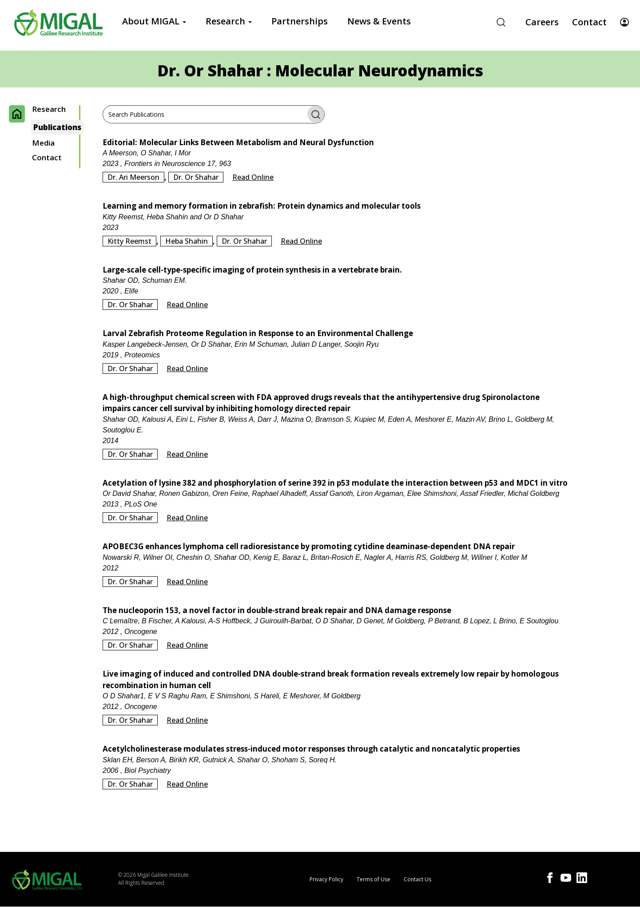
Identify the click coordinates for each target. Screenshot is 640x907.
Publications (57, 127)
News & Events (379, 21)
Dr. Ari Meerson (133, 177)
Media (43, 143)
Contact (589, 22)
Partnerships (299, 21)
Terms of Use (373, 879)
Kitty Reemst (129, 241)
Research (229, 21)
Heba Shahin (186, 241)
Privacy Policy (326, 879)
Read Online (253, 177)
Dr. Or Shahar (196, 177)
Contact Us (417, 879)
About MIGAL (154, 21)
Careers (542, 22)
